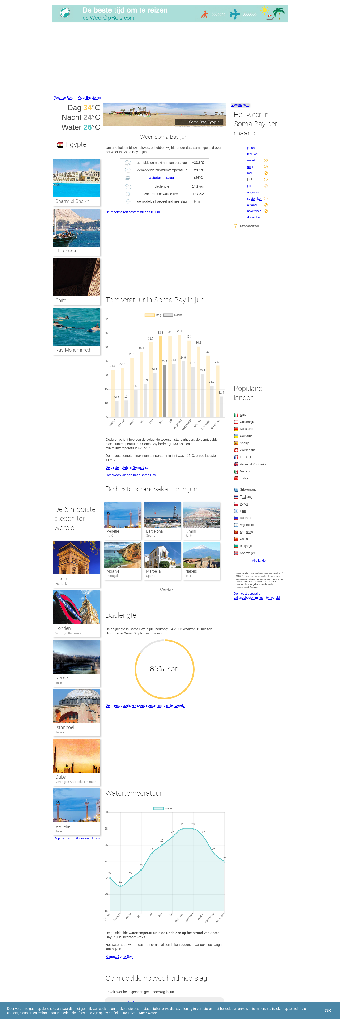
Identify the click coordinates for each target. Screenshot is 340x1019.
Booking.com (240, 104)
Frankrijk (61, 583)
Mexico (245, 471)
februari (252, 154)
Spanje (244, 443)
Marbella (153, 571)
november (254, 211)
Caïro (60, 300)
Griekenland (248, 489)
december (254, 217)
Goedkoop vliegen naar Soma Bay (131, 475)
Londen (63, 628)
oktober (252, 205)
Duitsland (246, 429)
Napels (191, 571)
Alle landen (259, 560)
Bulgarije (246, 546)
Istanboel (64, 727)
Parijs (61, 579)
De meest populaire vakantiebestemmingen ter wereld (145, 705)
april (250, 166)
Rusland (245, 518)
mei (249, 173)
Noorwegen (248, 553)
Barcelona (154, 531)
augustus (253, 192)
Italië (58, 682)
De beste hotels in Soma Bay (127, 467)
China (244, 539)
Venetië (113, 531)
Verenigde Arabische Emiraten (75, 782)
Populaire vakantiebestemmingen (77, 838)
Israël (243, 510)
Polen (244, 503)
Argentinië (247, 525)
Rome (61, 678)
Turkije (59, 732)
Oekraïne (246, 436)
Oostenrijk (247, 422)
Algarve (113, 571)
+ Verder (164, 589)
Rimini (190, 531)
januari (251, 148)
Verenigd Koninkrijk (68, 633)
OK (328, 1010)
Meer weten (148, 1013)
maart (251, 160)
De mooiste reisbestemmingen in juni (133, 212)
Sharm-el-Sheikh (72, 201)
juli (249, 186)
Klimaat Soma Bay (119, 956)
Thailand (246, 496)
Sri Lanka (246, 531)
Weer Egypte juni (90, 97)
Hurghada (65, 251)
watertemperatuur (162, 178)
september (254, 198)
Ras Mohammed (72, 350)
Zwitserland (247, 450)
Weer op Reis (63, 97)
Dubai (61, 777)
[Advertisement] (170, 60)
